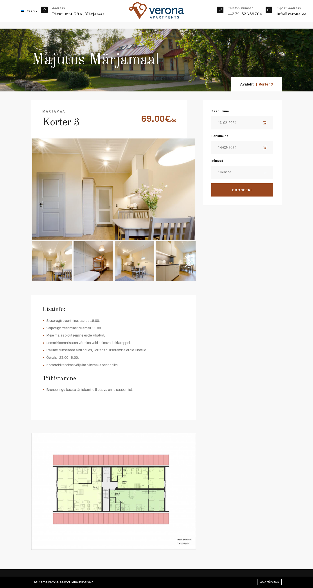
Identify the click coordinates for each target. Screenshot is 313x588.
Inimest (217, 160)
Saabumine (220, 111)
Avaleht (247, 84)
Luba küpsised (269, 582)
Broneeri (242, 190)
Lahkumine (219, 136)
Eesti (29, 11)
